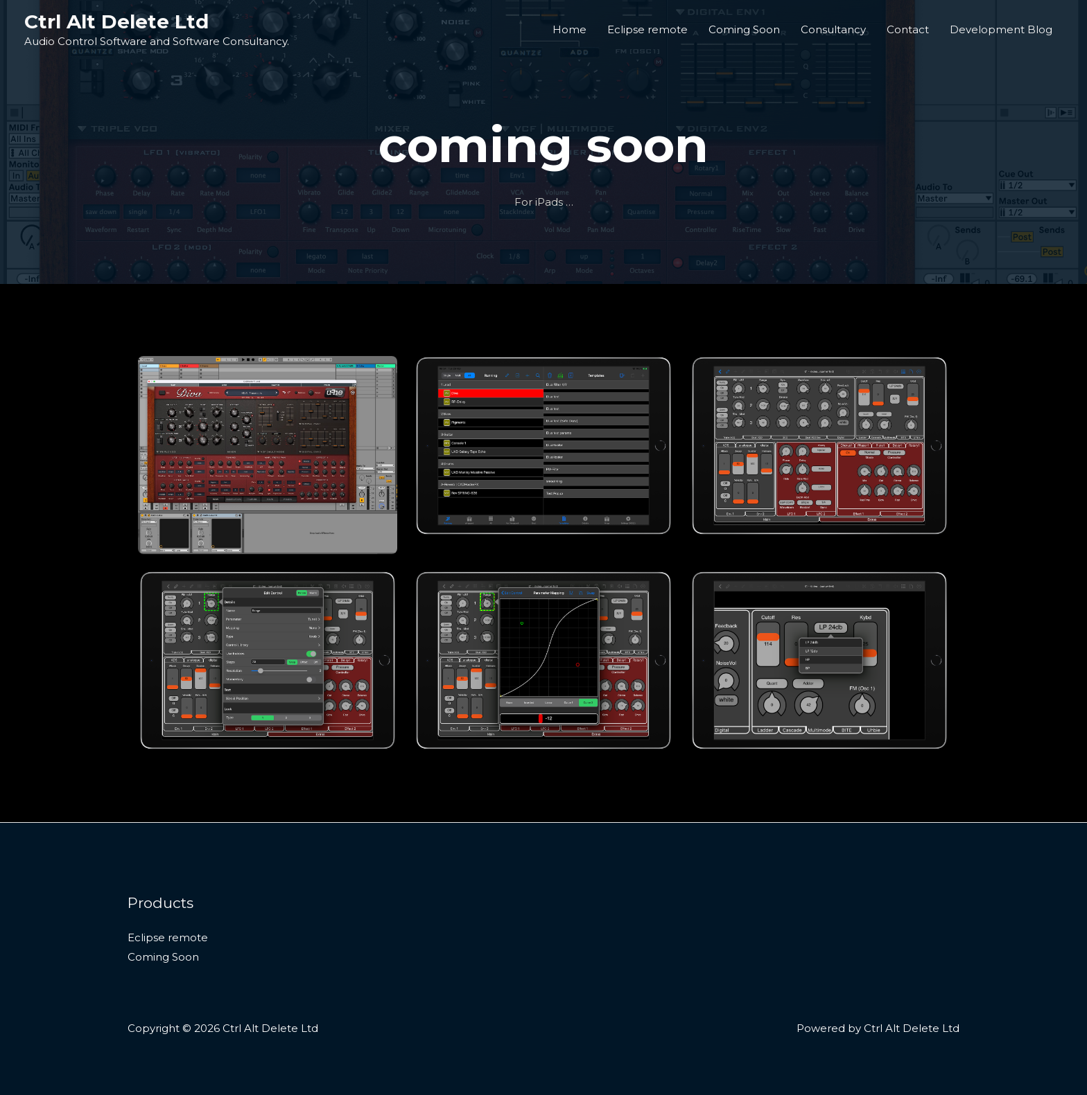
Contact (908, 29)
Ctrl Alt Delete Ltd (116, 21)
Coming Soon (744, 29)
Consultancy (833, 29)
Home (569, 29)
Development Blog (1001, 29)
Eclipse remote (647, 29)
